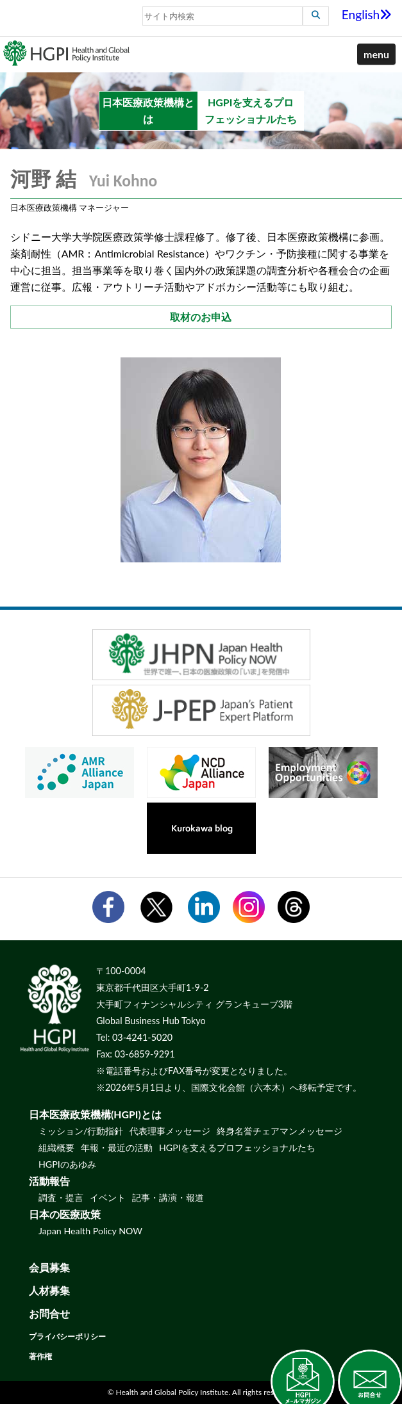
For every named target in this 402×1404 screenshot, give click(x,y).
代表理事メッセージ (170, 1130)
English (367, 14)
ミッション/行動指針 (80, 1130)
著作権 (40, 1356)
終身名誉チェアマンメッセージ (279, 1130)
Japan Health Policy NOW (90, 1230)
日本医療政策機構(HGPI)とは (95, 1114)
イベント (108, 1197)
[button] (376, 54)
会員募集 (49, 1267)
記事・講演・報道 (168, 1197)
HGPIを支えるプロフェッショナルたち (237, 1147)
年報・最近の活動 (117, 1147)
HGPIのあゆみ (67, 1164)
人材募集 (49, 1290)
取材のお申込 (200, 317)
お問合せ (49, 1313)
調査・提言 (60, 1197)
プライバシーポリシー (67, 1336)
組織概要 (56, 1147)
